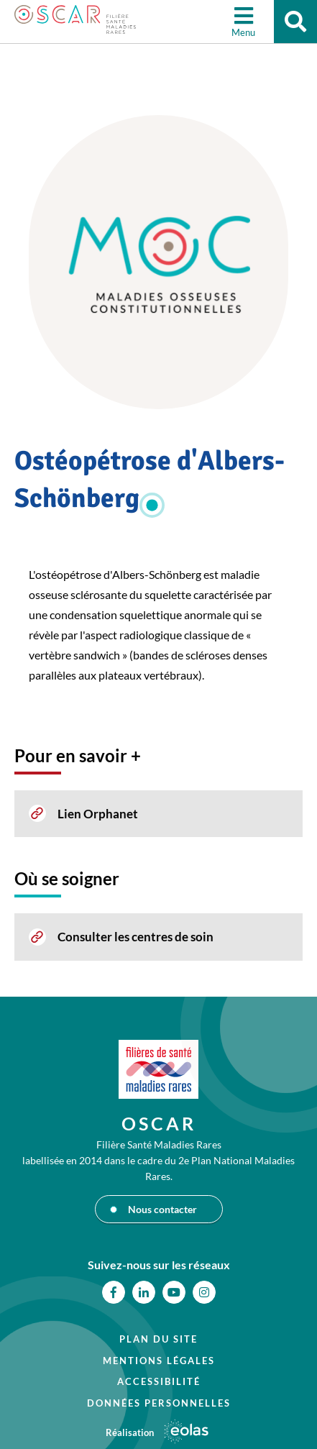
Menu (243, 32)
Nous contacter (162, 1209)
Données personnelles (159, 1403)
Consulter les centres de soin (135, 936)
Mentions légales (159, 1360)
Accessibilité (159, 1381)
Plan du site (158, 1339)
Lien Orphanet (98, 813)
